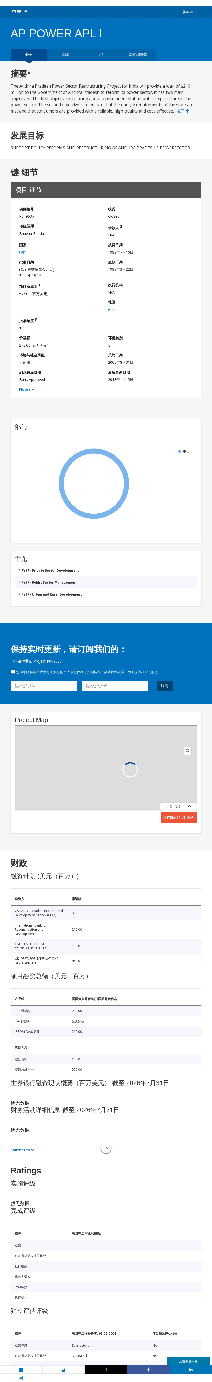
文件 (101, 54)
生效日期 (115, 262)
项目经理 (26, 226)
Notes (25, 389)
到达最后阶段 (30, 372)
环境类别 (115, 337)
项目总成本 (30, 285)
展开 (182, 111)
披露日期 (115, 244)
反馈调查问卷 (188, 1361)
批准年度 (28, 320)
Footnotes (20, 1149)
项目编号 (26, 209)
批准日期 (26, 262)
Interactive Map (179, 817)
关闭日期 (115, 355)
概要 (28, 54)
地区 (111, 302)
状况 (111, 209)
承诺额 (24, 337)
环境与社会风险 (32, 355)
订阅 (165, 685)
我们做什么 (19, 11)
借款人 (115, 227)
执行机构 (115, 284)
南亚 (111, 309)
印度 (23, 252)
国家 (23, 244)
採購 (65, 54)
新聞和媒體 (138, 54)
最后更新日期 (119, 372)
